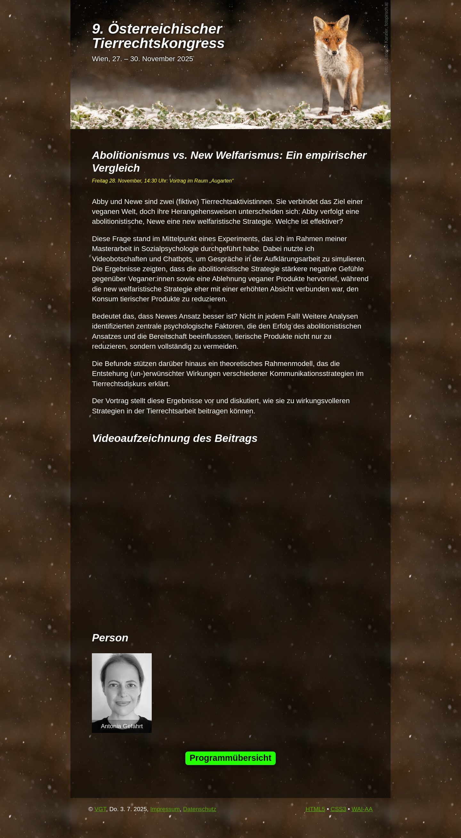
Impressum (165, 809)
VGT (100, 809)
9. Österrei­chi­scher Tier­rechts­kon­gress (158, 35)
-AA (362, 809)
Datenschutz (199, 809)
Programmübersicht (230, 758)
